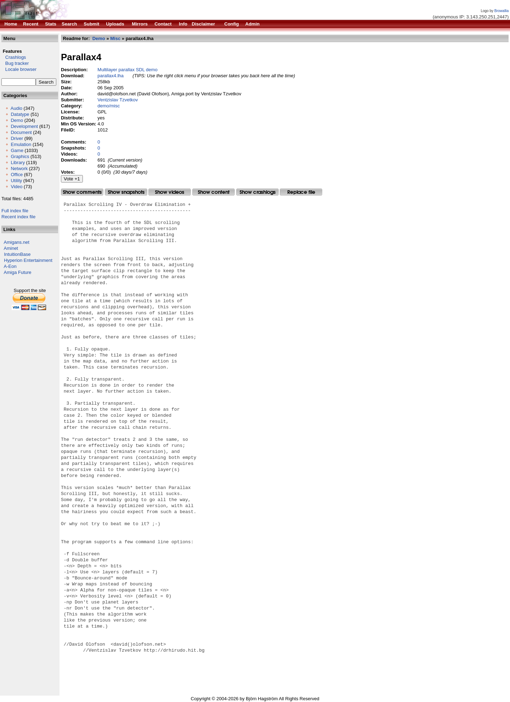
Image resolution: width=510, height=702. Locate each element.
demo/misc (108, 105)
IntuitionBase (17, 254)
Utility (16, 180)
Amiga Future (18, 272)
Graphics (20, 156)
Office (17, 174)
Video (16, 186)
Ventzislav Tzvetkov (117, 99)
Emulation (21, 144)
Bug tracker (15, 63)
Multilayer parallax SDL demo (127, 69)
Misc (115, 38)
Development (24, 126)
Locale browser (18, 69)
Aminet (11, 248)
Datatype (20, 114)
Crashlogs (13, 57)
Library (18, 162)
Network (19, 168)
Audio (16, 108)
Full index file (14, 210)
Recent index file (18, 216)
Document (21, 132)
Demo (17, 120)
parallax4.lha (110, 75)
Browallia (501, 11)
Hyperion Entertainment (28, 260)
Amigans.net (16, 242)
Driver (17, 138)
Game (17, 150)
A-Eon (10, 266)
